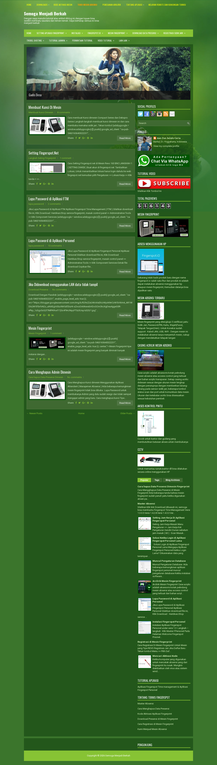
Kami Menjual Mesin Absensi (152, 729)
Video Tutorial (107, 39)
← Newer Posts (34, 413)
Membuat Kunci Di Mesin (45, 107)
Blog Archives (173, 480)
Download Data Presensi (146, 32)
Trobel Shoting (36, 39)
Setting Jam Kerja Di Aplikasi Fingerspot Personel (169, 519)
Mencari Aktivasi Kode (165, 656)
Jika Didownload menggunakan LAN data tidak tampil (63, 284)
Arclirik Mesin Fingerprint (167, 581)
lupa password (36, 204)
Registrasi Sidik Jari (175, 32)
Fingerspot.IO (96, 32)
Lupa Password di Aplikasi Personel (52, 240)
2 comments (54, 204)
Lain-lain (125, 39)
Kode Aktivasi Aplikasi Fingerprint (155, 713)
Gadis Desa (35, 95)
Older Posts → (127, 413)
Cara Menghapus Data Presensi (153, 708)
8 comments (63, 112)
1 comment (65, 158)
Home (29, 33)
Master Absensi (146, 503)
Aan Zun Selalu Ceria (169, 138)
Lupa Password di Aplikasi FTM (49, 199)
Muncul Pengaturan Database (169, 561)
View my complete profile (166, 146)
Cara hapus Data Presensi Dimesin (46, 377)
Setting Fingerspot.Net (44, 153)
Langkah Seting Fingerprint (42, 158)
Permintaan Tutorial (82, 40)
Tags (157, 480)
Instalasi (78, 32)
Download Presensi (38, 289)
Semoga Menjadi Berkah (45, 13)
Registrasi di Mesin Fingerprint (155, 642)
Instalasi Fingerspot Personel (169, 621)
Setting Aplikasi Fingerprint (53, 32)
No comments (59, 289)
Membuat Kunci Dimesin (41, 112)
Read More (125, 138)
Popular (144, 480)
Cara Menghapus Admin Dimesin (50, 372)
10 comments (55, 245)
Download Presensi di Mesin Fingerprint (158, 719)
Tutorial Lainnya (59, 39)
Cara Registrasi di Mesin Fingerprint (155, 724)
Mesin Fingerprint (119, 32)
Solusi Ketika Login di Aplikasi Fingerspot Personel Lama (169, 539)
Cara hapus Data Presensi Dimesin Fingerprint (163, 486)
